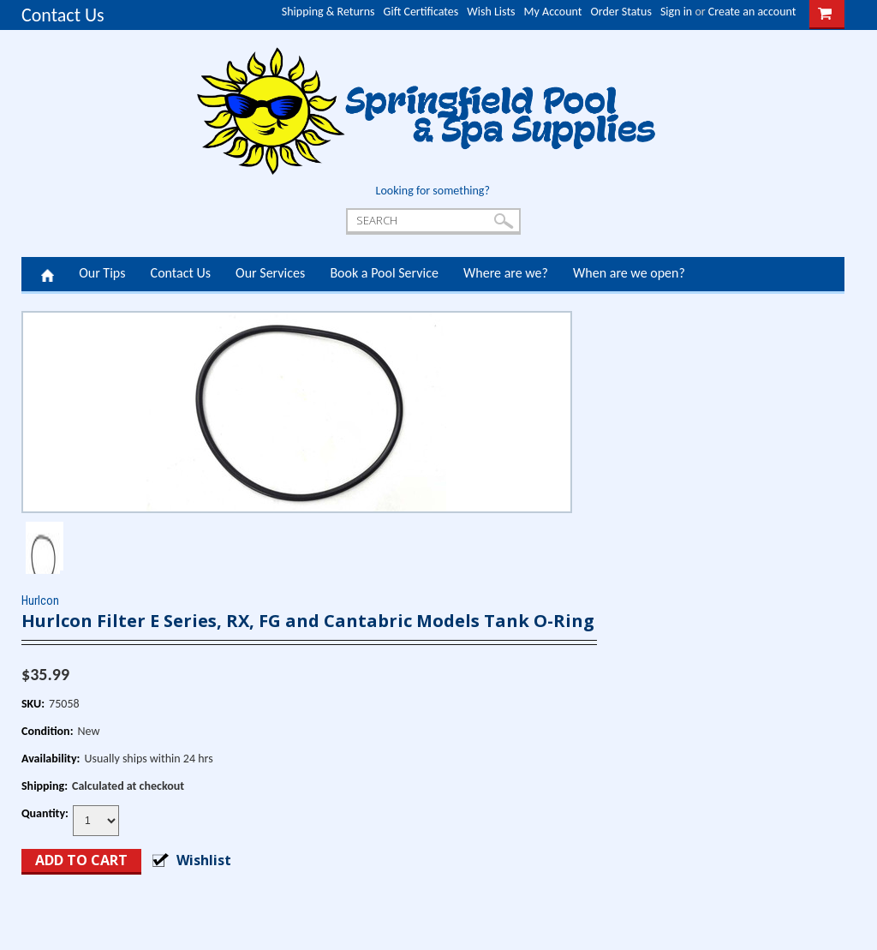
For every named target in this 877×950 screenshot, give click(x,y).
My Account (553, 11)
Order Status (621, 11)
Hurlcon (40, 600)
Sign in (676, 11)
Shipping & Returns (328, 11)
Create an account (752, 11)
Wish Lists (491, 11)
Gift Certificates (421, 11)
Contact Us (62, 15)
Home (47, 274)
